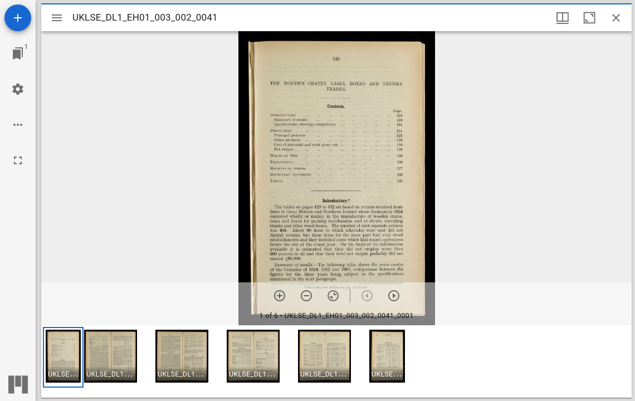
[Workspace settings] (17, 89)
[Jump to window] (17, 53)
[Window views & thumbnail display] (562, 17)
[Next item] (393, 295)
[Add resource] (17, 17)
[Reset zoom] (333, 295)
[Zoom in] (279, 295)
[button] (63, 357)
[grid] (336, 361)
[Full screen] (17, 160)
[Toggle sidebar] (56, 17)
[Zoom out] (306, 295)
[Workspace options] (17, 124)
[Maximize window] (589, 17)
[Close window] (616, 17)
